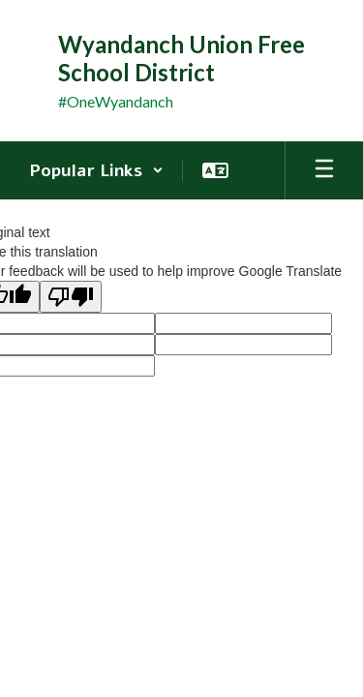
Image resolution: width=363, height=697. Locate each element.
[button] (96, 170)
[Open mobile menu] (324, 170)
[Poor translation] (71, 297)
